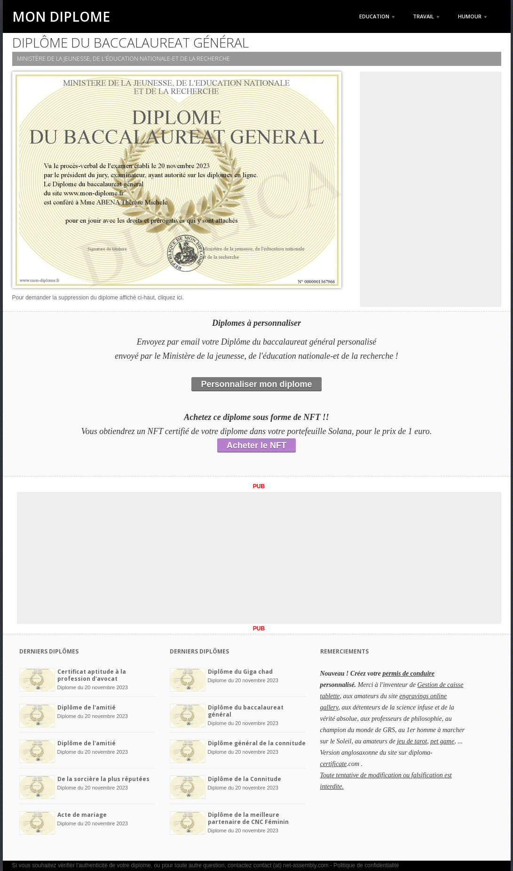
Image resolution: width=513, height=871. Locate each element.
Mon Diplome (61, 16)
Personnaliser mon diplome (256, 384)
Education (377, 16)
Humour (472, 16)
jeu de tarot (412, 741)
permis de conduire (408, 673)
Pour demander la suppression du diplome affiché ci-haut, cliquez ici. (98, 297)
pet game (442, 741)
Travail (426, 16)
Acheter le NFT (256, 445)
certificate (333, 763)
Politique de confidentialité (366, 865)
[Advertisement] (430, 189)
